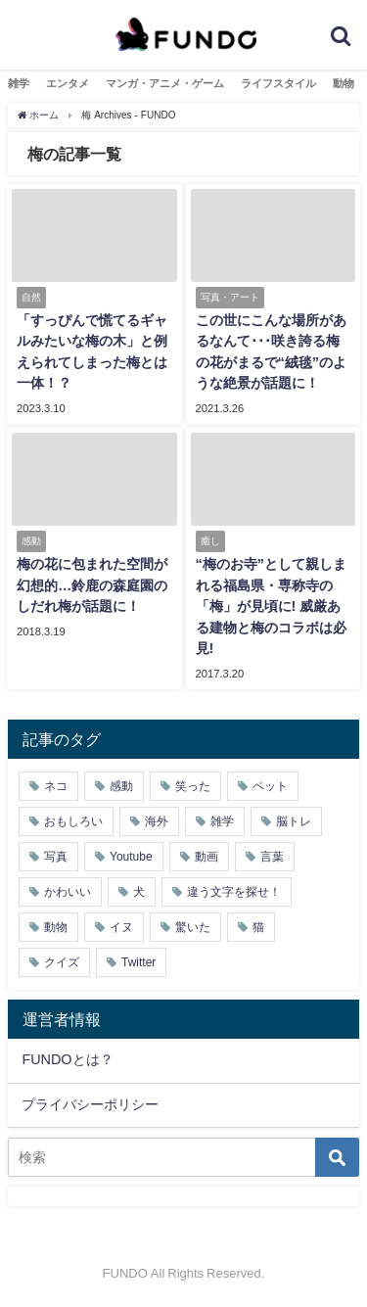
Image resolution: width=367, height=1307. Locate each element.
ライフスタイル (278, 83)
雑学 (18, 83)
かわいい (67, 892)
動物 (343, 83)
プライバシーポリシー (90, 1104)
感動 (121, 786)
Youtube (131, 857)
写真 (56, 857)
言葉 (272, 857)
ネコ (56, 786)
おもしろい (73, 821)
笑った (192, 786)
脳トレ (293, 821)
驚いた (192, 927)
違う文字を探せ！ (234, 892)
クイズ (61, 962)
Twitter (138, 962)
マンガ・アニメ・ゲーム (165, 83)
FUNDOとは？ (67, 1059)
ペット (270, 786)
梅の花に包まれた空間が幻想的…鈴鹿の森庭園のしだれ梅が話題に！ (92, 585)
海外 (156, 821)
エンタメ (67, 83)
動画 (206, 857)
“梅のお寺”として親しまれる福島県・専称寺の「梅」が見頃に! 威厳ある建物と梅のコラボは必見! (271, 606)
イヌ (121, 927)
